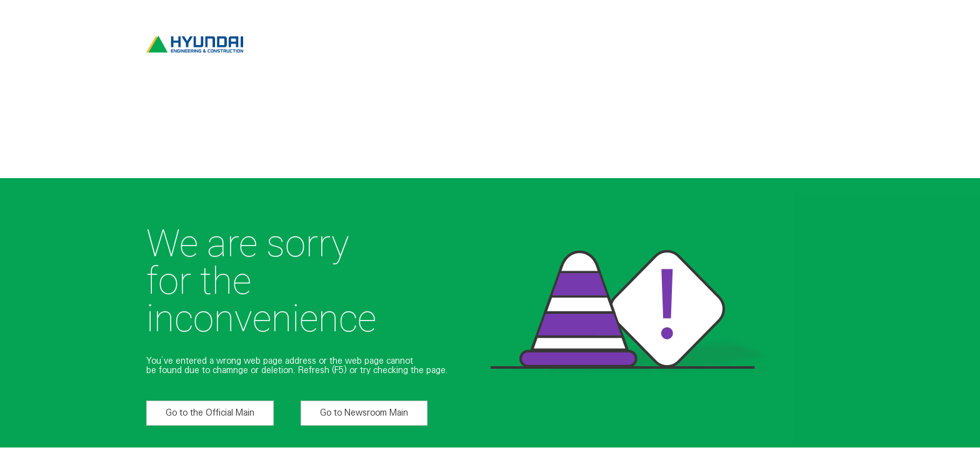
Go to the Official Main (210, 412)
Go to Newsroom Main (364, 412)
